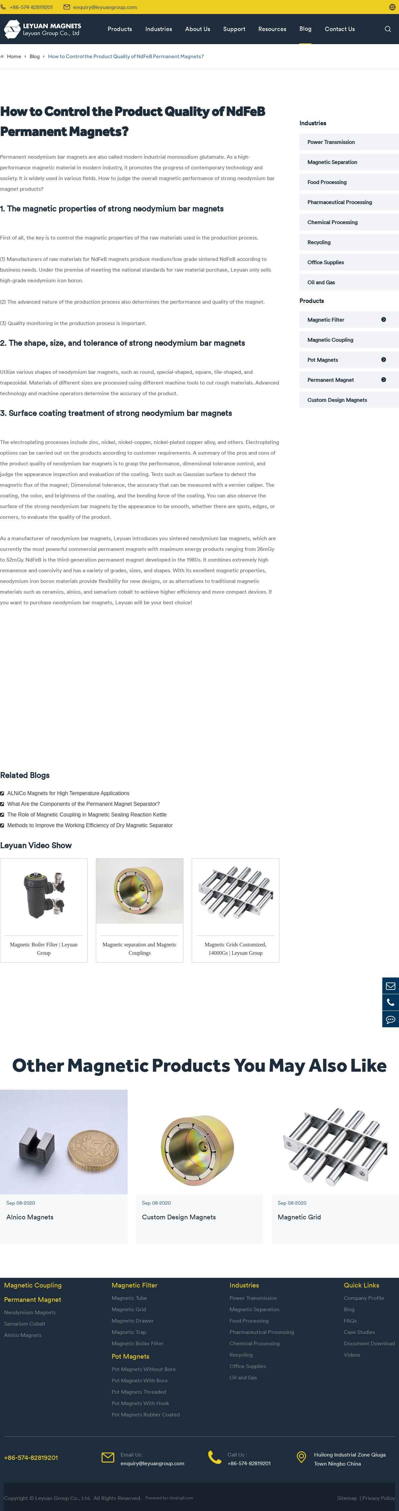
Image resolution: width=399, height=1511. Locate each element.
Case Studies (359, 1332)
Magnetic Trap (129, 1332)
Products (120, 29)
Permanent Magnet (330, 379)
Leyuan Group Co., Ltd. (64, 1498)
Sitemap (348, 1498)
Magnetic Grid (299, 1217)
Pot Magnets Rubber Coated (146, 1414)
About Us (197, 29)
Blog (305, 28)
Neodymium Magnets (30, 1312)
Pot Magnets (322, 359)
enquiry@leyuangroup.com (105, 7)
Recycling (318, 242)
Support (234, 29)
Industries (158, 29)
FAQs (350, 1320)
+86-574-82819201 (31, 1457)
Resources (272, 29)
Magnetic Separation (332, 162)
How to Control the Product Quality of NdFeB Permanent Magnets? (126, 56)
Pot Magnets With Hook (140, 1403)
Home (14, 56)
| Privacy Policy (377, 1498)
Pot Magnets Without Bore (144, 1369)
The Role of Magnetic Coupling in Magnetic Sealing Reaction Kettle (83, 814)
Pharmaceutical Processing (339, 202)
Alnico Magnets (29, 1217)
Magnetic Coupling (330, 339)
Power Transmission (331, 142)
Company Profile (364, 1298)
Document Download (369, 1343)
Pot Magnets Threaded (139, 1391)
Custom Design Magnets (337, 400)
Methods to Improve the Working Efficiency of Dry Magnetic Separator (86, 825)
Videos (352, 1354)
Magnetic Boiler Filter (138, 1343)
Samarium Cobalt (24, 1323)
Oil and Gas (321, 282)
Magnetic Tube (129, 1298)
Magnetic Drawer (133, 1320)
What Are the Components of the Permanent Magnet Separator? (80, 804)
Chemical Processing (332, 222)
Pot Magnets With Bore (140, 1380)
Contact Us (340, 29)
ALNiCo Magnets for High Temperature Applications (64, 793)
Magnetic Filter (325, 319)
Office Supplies (325, 262)
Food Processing (327, 182)
